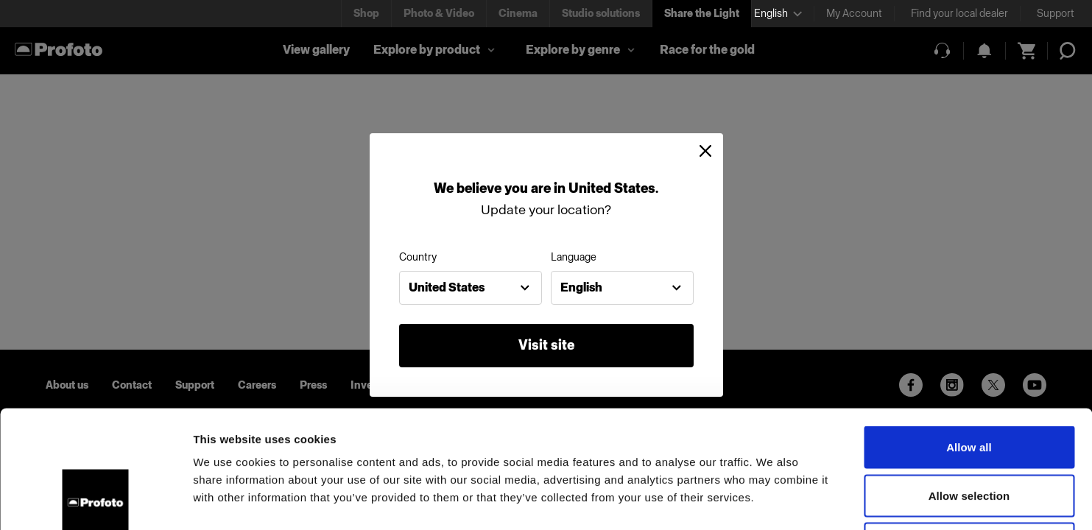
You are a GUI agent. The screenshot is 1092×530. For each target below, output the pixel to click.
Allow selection (969, 385)
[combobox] (470, 288)
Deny (968, 433)
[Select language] (778, 13)
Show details (773, 501)
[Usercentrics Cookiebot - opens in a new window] (95, 501)
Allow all (969, 337)
